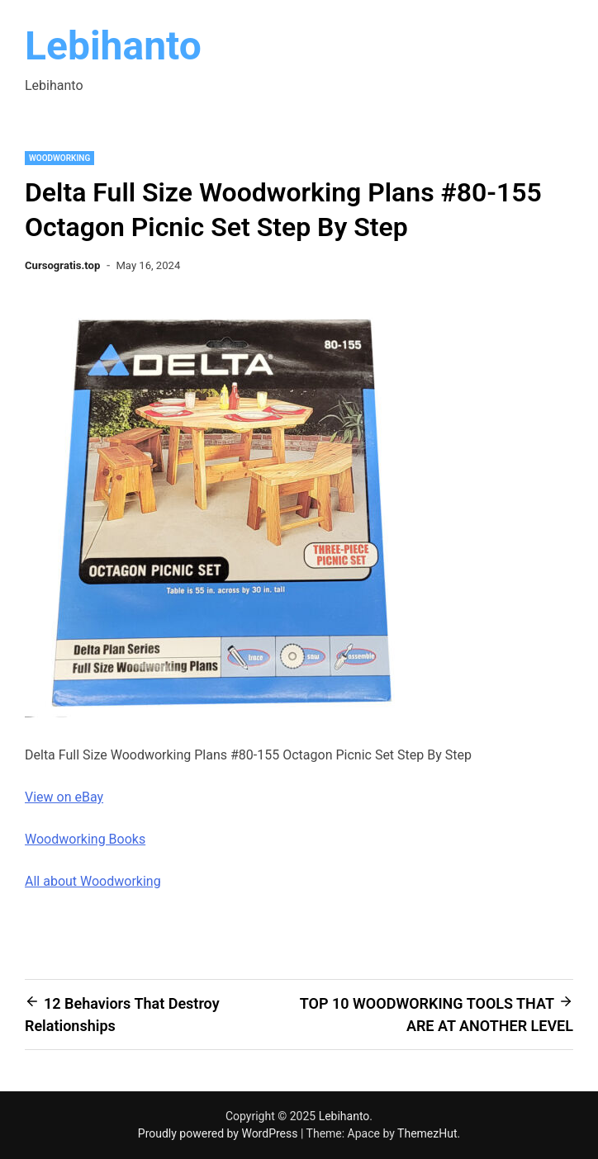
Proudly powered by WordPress (219, 1133)
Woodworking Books (85, 839)
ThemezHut (427, 1133)
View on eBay (64, 797)
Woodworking (59, 158)
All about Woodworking (93, 881)
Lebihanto (113, 45)
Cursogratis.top (62, 265)
